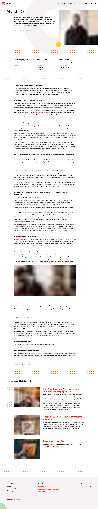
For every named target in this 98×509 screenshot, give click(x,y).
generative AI (50, 105)
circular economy (40, 113)
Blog (90, 3)
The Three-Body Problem (46, 246)
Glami (80, 397)
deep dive (51, 444)
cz (95, 3)
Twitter (16, 30)
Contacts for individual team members (48, 489)
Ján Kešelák (59, 407)
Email (28, 30)
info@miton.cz (42, 487)
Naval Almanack (18, 239)
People (63, 3)
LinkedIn (22, 30)
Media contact (42, 492)
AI (78, 3)
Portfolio (56, 3)
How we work (72, 3)
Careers (84, 3)
